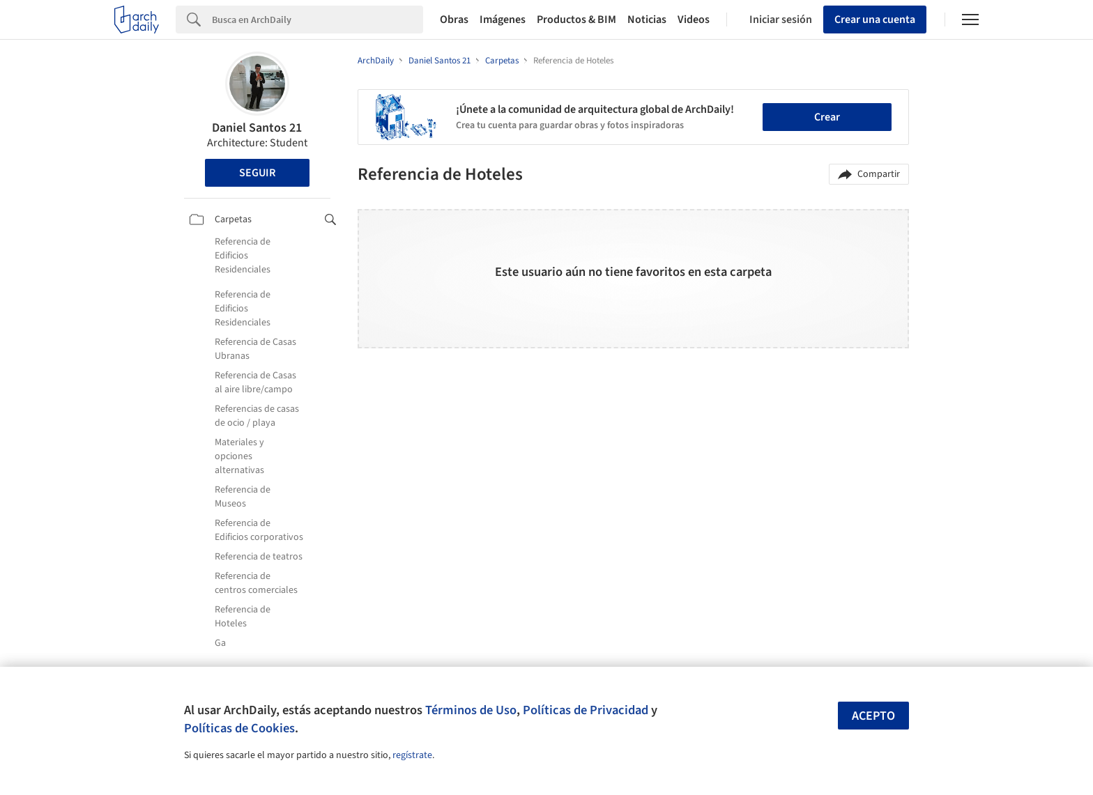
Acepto (873, 716)
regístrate (412, 755)
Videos (694, 19)
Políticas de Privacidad (585, 710)
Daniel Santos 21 (257, 128)
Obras (454, 19)
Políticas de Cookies (239, 728)
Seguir (257, 172)
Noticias (646, 19)
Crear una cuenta (874, 19)
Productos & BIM (576, 19)
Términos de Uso (471, 710)
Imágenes (503, 19)
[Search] (317, 19)
